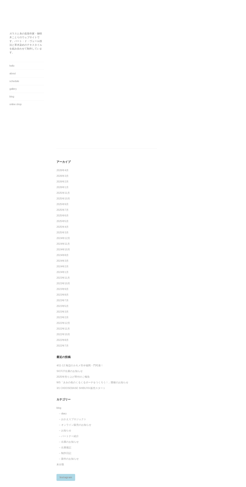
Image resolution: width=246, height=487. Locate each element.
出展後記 (66, 447)
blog (11, 96)
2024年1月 (62, 272)
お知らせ (66, 430)
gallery (13, 89)
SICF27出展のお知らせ (69, 371)
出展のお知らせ (70, 441)
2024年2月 (62, 266)
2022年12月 (63, 323)
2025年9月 (62, 204)
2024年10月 (63, 249)
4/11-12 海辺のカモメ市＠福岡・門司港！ (79, 365)
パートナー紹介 (70, 436)
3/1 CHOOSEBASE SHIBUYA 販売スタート (80, 388)
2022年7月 (62, 345)
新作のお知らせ (70, 458)
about (12, 73)
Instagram (66, 477)
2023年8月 (62, 294)
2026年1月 (62, 187)
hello (11, 65)
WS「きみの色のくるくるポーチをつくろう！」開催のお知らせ (92, 382)
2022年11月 (63, 328)
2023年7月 (62, 300)
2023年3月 (62, 311)
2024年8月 (62, 255)
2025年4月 (62, 227)
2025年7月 (62, 210)
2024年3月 (62, 260)
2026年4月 (62, 170)
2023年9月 (62, 289)
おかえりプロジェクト (73, 419)
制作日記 (66, 453)
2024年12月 (63, 238)
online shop (15, 104)
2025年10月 (63, 198)
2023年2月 (62, 317)
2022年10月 (63, 334)
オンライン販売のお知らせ (76, 425)
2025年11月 (63, 193)
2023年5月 (62, 306)
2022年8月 (62, 340)
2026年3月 (62, 176)
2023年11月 (63, 277)
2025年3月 (62, 232)
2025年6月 (62, 215)
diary (64, 413)
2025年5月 (62, 221)
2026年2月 (62, 181)
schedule (14, 81)
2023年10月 (63, 283)
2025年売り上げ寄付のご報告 (73, 376)
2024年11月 (63, 243)
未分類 (60, 464)
